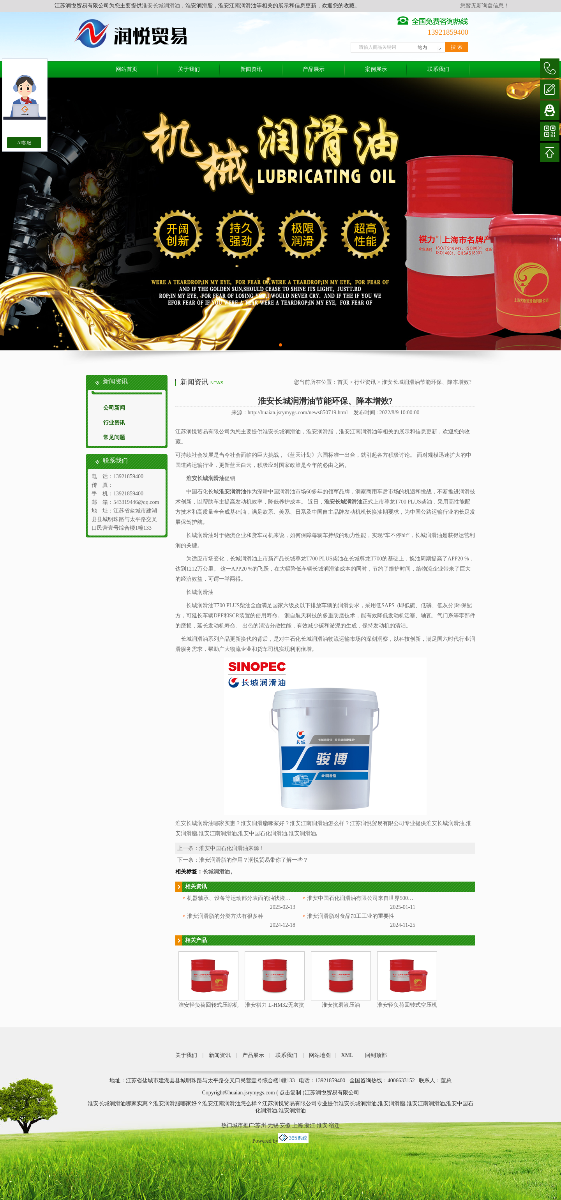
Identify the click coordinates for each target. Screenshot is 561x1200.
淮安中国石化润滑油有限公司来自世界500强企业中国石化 (376, 898)
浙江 (309, 1125)
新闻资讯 (251, 69)
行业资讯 (114, 423)
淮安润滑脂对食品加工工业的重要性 (350, 916)
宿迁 (334, 1125)
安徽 (285, 1125)
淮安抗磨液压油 (341, 1005)
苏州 (260, 1125)
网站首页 (127, 69)
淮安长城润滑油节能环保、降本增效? (426, 382)
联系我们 (438, 69)
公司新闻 (114, 408)
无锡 (273, 1125)
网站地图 (320, 1055)
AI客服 (24, 142)
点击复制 (290, 1093)
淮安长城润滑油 (161, 6)
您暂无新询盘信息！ (484, 6)
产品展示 (314, 69)
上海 (297, 1125)
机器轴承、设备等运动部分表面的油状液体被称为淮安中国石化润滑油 (271, 898)
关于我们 (189, 69)
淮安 (322, 1125)
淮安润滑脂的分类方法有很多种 (225, 916)
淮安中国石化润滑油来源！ (232, 848)
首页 (342, 382)
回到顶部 (376, 1055)
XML (347, 1055)
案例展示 (376, 69)
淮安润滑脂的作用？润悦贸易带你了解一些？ (253, 860)
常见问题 (114, 437)
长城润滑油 (216, 872)
